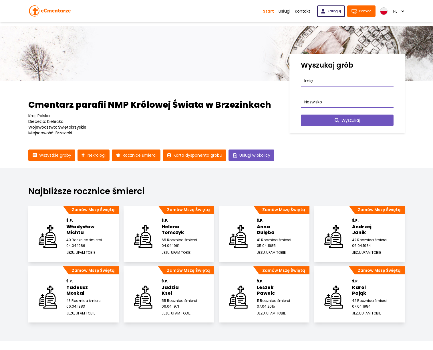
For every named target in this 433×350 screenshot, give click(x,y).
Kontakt (302, 11)
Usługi (284, 11)
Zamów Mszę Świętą (93, 210)
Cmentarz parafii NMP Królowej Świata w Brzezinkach (149, 105)
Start (268, 11)
